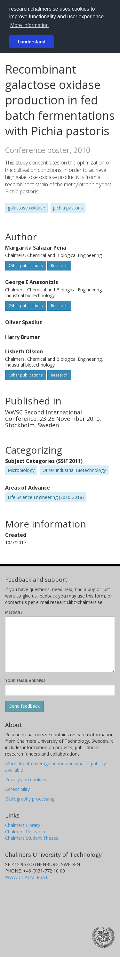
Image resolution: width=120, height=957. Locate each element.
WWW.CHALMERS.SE (26, 877)
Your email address (25, 680)
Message (13, 612)
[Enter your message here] (60, 644)
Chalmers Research (25, 832)
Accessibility (17, 789)
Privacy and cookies (25, 779)
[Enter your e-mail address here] (60, 690)
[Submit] (24, 706)
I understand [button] (31, 41)
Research (59, 265)
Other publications (26, 265)
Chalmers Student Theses (31, 838)
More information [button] (29, 25)
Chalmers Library (22, 825)
